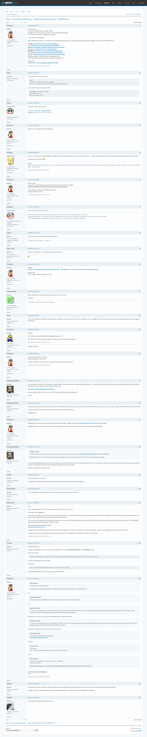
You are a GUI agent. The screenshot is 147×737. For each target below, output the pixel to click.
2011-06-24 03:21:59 (33, 380)
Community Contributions (22, 19)
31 (22, 22)
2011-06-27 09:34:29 (33, 419)
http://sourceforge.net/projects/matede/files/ (50, 52)
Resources (30, 112)
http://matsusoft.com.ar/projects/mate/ (46, 49)
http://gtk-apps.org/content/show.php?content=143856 (49, 54)
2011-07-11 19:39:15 (33, 697)
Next (26, 22)
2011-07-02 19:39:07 (33, 502)
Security (126, 3)
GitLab (119, 3)
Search (17, 11)
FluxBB (139, 731)
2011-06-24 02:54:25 (33, 353)
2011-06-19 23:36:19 (33, 207)
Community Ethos (46, 110)
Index (6, 11)
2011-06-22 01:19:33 (33, 291)
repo (45, 357)
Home (91, 3)
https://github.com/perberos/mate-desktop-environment (49, 47)
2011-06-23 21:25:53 (33, 329)
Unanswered (137, 14)
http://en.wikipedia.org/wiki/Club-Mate (47, 63)
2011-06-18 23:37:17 (33, 25)
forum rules (37, 110)
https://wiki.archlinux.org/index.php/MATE (46, 43)
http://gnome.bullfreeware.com (36, 527)
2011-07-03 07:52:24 (33, 543)
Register (23, 11)
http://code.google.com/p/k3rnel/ (86, 423)
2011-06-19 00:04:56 (33, 103)
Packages (98, 3)
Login (28, 11)
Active (131, 14)
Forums (106, 3)
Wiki (113, 3)
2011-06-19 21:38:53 (33, 179)
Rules (11, 11)
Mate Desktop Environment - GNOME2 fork (51, 19)
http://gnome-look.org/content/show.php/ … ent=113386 (52, 269)
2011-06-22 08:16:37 (33, 315)
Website (10, 46)
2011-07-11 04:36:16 (33, 683)
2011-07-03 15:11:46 (33, 578)
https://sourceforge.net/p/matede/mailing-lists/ (49, 51)
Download (141, 3)
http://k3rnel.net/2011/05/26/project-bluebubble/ (41, 389)
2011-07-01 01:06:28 (33, 488)
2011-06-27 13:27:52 (33, 447)
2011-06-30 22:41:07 (33, 475)
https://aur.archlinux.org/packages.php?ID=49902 (45, 45)
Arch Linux (10, 3)
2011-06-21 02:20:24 (33, 248)
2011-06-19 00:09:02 (33, 125)
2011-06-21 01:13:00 (33, 233)
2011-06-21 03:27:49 (33, 264)
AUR (133, 3)
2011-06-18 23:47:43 (33, 73)
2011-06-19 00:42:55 (33, 152)
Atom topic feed (137, 728)
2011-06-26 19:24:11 (33, 403)
